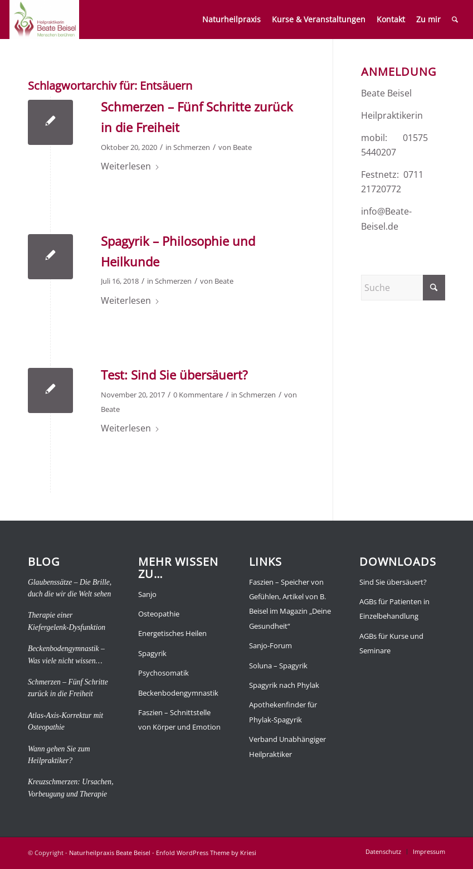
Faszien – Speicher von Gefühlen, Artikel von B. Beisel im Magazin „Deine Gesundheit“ (290, 604)
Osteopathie (158, 614)
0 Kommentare (198, 395)
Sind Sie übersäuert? (393, 582)
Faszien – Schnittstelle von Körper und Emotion (179, 719)
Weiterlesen (130, 166)
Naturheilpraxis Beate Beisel (109, 852)
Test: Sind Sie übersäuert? (174, 374)
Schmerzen (191, 147)
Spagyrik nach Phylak (284, 685)
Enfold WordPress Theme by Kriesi (206, 852)
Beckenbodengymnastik (178, 693)
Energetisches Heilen (172, 633)
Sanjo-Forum (270, 645)
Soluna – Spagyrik (278, 666)
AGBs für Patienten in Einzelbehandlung (394, 608)
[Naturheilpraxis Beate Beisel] (44, 19)
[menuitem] (231, 19)
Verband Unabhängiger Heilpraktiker (287, 746)
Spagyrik (152, 653)
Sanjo (147, 594)
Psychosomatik (163, 673)
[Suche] (455, 19)
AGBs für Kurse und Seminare (391, 643)
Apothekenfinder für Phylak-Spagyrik (283, 712)
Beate (242, 147)
